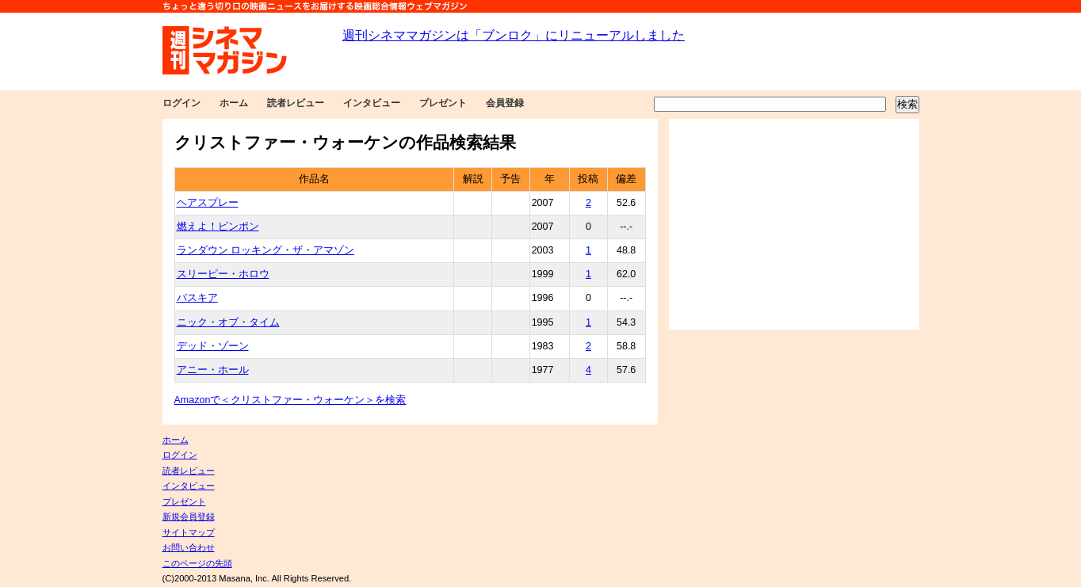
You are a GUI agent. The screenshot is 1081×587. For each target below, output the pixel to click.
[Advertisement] (794, 224)
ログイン (181, 103)
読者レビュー (295, 103)
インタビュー (371, 103)
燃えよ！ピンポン (218, 226)
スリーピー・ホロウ (223, 274)
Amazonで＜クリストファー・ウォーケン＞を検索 (290, 400)
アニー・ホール (213, 369)
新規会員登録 (188, 516)
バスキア (197, 297)
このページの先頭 (197, 563)
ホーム (234, 103)
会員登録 (505, 103)
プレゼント (443, 103)
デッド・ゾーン (213, 346)
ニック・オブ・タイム (228, 322)
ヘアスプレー (208, 202)
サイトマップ (188, 532)
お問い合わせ (188, 547)
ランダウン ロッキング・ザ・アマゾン (265, 250)
